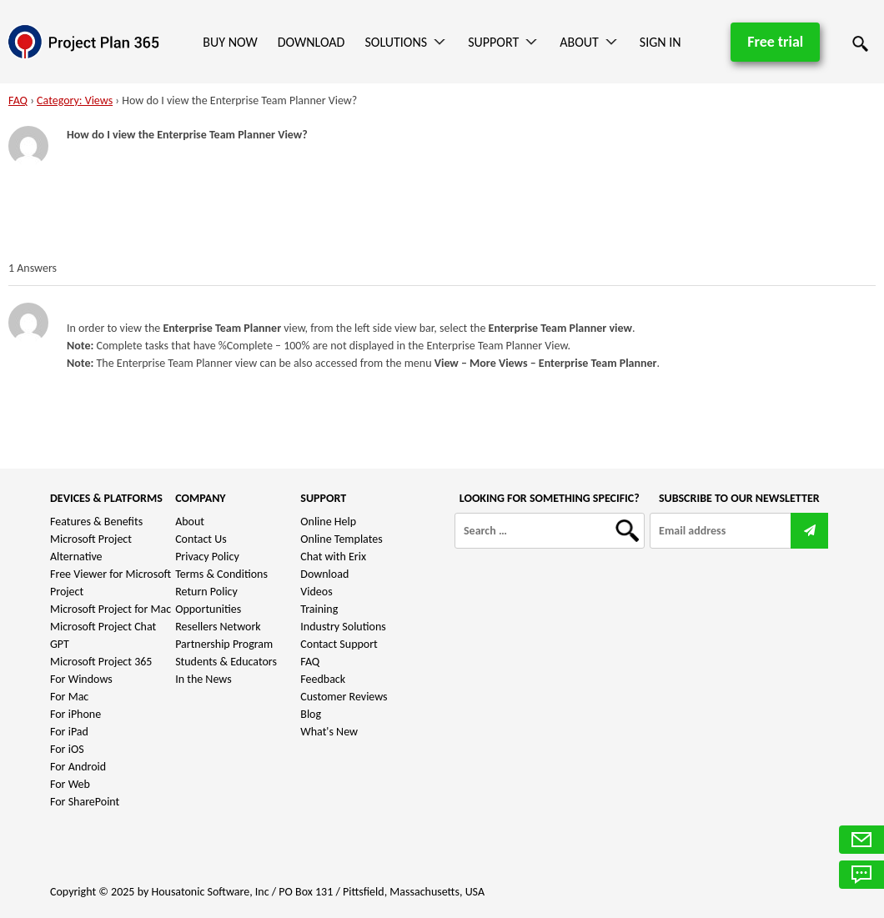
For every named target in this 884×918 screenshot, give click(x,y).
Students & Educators (226, 662)
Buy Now (230, 42)
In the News (203, 679)
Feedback (322, 679)
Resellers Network (218, 627)
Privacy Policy (207, 556)
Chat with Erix (333, 556)
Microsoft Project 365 (101, 662)
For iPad (69, 732)
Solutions (395, 42)
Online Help (328, 521)
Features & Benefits (96, 521)
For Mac (69, 697)
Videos (316, 591)
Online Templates (341, 539)
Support (493, 42)
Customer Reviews (343, 697)
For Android (78, 767)
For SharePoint (84, 802)
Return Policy (206, 591)
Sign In (660, 42)
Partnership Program (224, 644)
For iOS (67, 749)
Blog (310, 714)
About (579, 42)
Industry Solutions (342, 627)
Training (319, 609)
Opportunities (208, 609)
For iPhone (75, 714)
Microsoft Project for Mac (110, 609)
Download (311, 42)
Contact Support (339, 644)
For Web (70, 784)
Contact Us (201, 539)
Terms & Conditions (221, 574)
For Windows (81, 679)
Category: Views (75, 100)
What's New (329, 732)
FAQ (18, 100)
